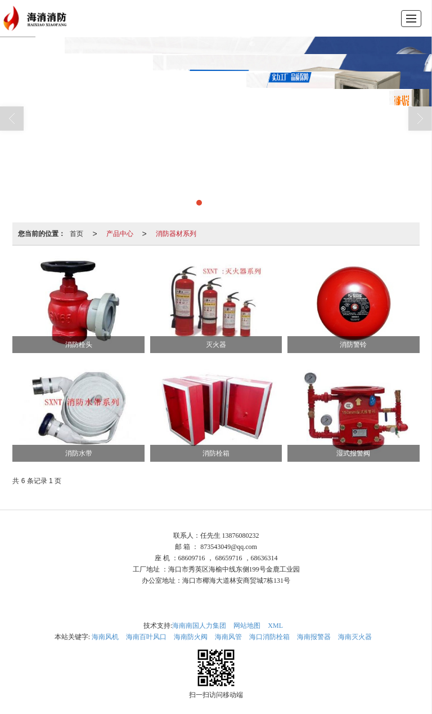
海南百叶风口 (146, 637)
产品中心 (119, 234)
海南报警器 (314, 637)
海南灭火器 (355, 637)
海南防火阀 (191, 637)
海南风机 (105, 637)
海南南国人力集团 (199, 626)
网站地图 (246, 626)
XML (275, 626)
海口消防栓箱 (269, 637)
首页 (76, 234)
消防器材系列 (176, 234)
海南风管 (228, 637)
